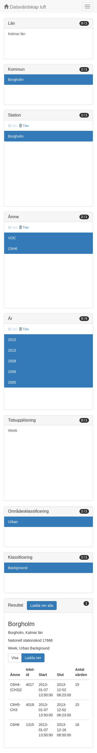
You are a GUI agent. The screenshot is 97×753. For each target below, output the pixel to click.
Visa (14, 658)
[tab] (48, 605)
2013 (12, 350)
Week (12, 430)
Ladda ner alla (41, 605)
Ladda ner (33, 658)
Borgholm (16, 80)
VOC (12, 238)
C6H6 (12, 249)
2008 (12, 361)
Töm (24, 126)
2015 (12, 340)
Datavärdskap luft (25, 7)
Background (17, 568)
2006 (12, 372)
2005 (12, 382)
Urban (13, 522)
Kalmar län (16, 34)
